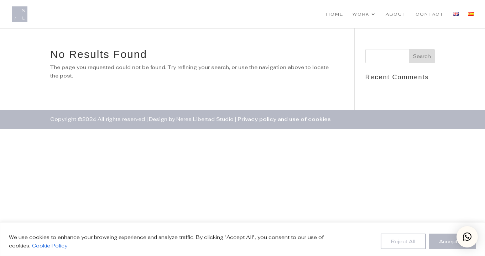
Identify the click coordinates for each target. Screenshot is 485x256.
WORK (361, 14)
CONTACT (430, 14)
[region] (242, 239)
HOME (334, 14)
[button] (467, 236)
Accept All (452, 241)
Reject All (403, 241)
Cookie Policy (49, 245)
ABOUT (396, 14)
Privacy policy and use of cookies (284, 119)
